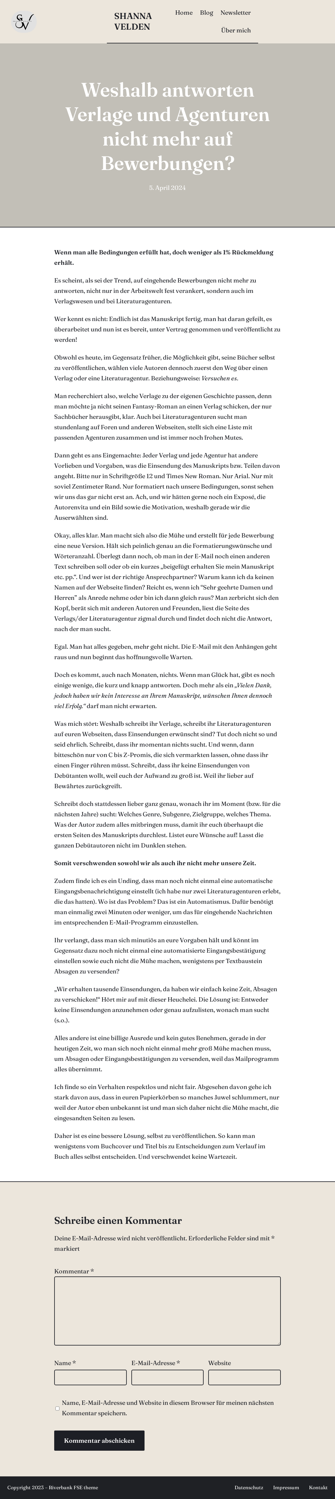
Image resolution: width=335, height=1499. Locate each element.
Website (219, 1363)
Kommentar (74, 1271)
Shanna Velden (133, 21)
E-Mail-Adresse (155, 1363)
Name (65, 1363)
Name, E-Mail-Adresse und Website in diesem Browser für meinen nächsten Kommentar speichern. (168, 1408)
